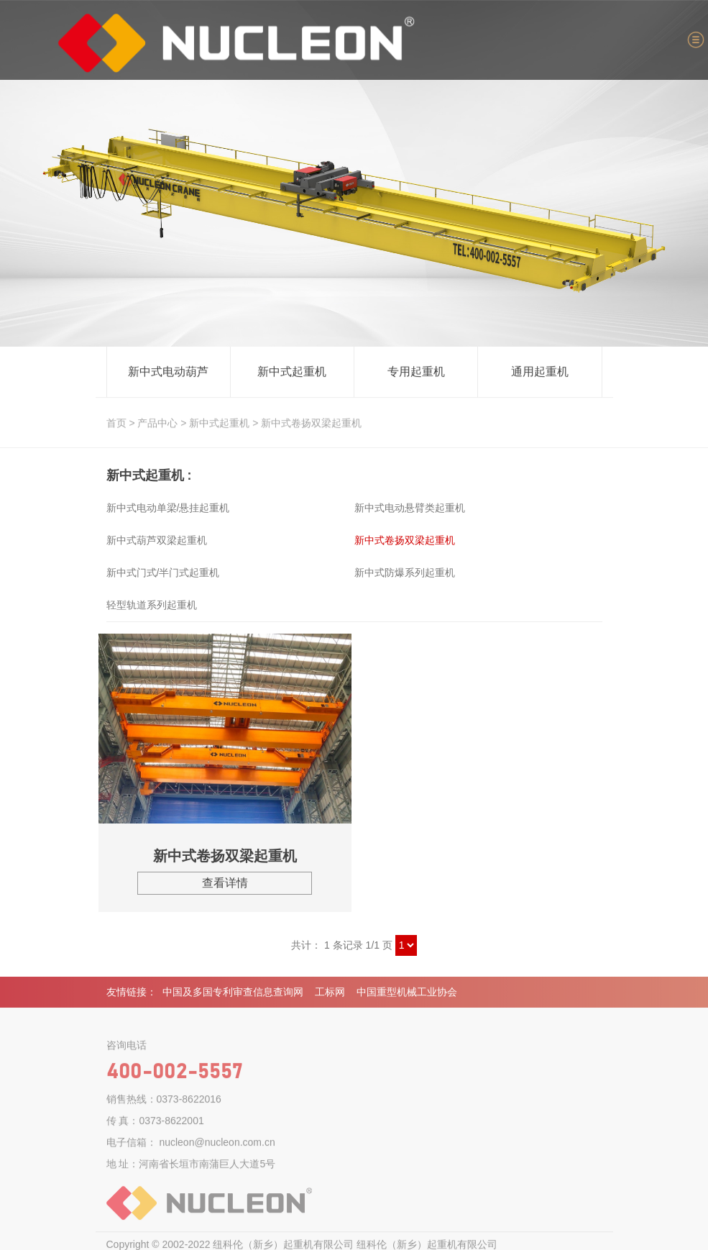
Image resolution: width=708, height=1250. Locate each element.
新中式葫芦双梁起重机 (156, 540)
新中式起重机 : (149, 475)
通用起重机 (540, 372)
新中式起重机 (291, 372)
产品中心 (157, 423)
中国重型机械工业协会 (407, 995)
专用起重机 (416, 372)
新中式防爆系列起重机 (404, 572)
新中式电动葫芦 (168, 372)
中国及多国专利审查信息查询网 (232, 995)
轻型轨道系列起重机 (151, 605)
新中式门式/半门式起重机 (163, 572)
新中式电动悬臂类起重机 (409, 508)
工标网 (330, 995)
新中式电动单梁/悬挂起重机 (168, 508)
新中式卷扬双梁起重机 (311, 423)
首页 (116, 423)
